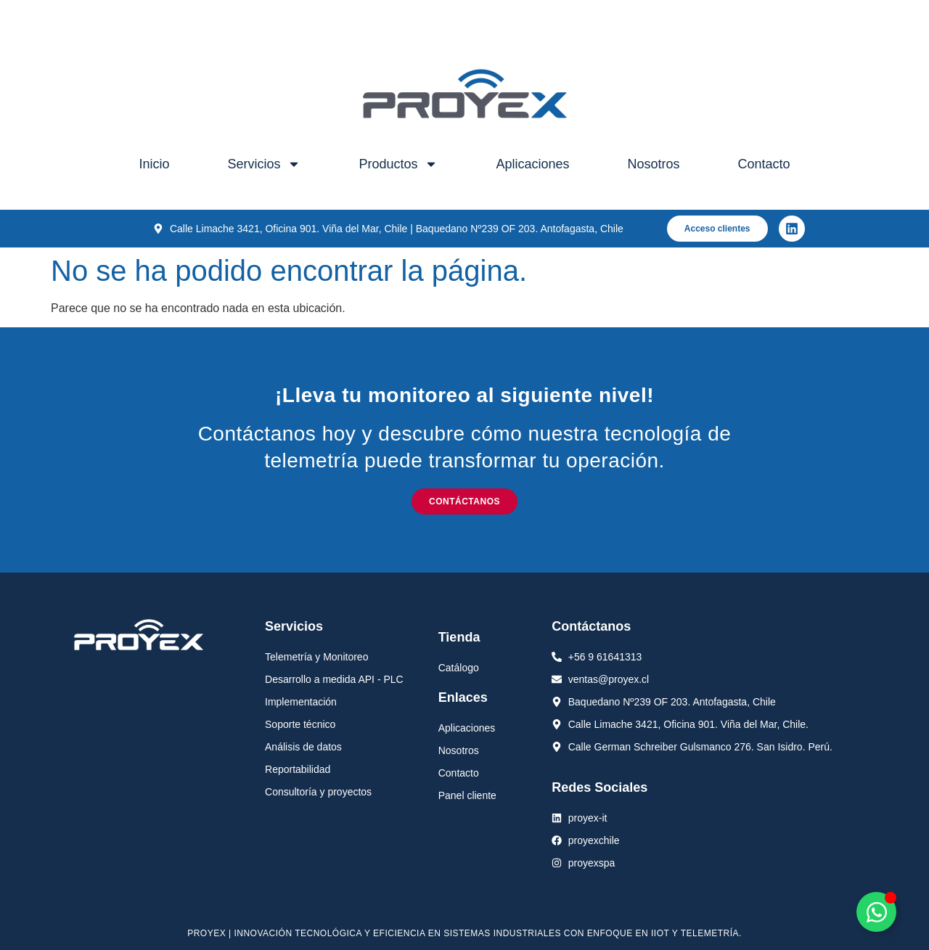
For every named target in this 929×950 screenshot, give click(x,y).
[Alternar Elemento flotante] (876, 912)
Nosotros (654, 164)
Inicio (154, 164)
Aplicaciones (532, 164)
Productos (398, 164)
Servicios (263, 164)
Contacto (764, 164)
